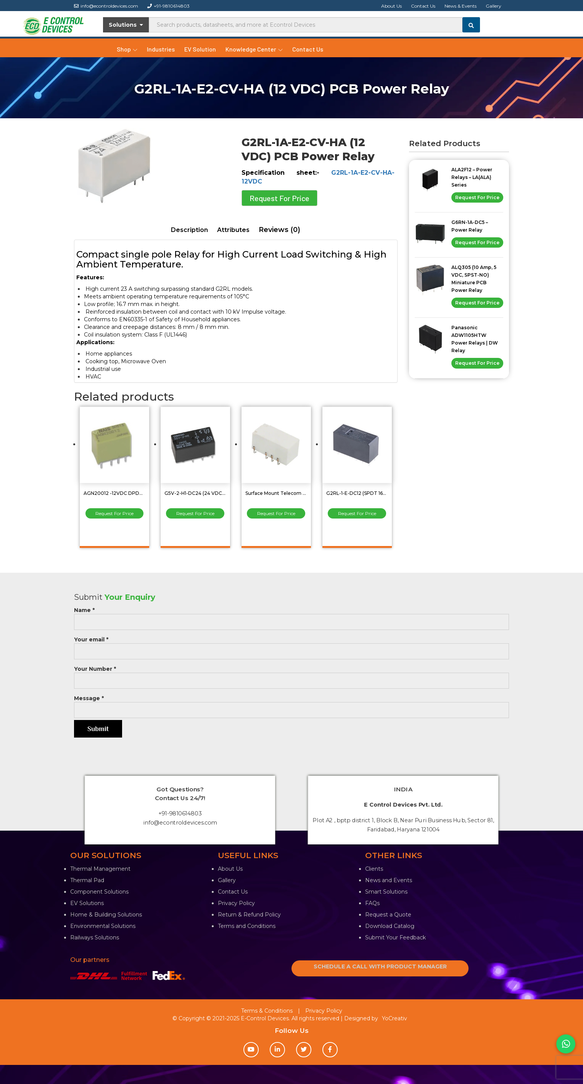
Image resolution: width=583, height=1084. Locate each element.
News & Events (460, 6)
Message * (291, 704)
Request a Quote (388, 914)
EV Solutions (87, 903)
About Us (391, 6)
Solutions (126, 24)
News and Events (388, 880)
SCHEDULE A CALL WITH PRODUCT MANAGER (380, 966)
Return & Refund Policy (249, 914)
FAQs (372, 903)
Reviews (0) (279, 229)
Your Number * (291, 674)
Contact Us (423, 6)
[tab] (189, 230)
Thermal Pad (87, 880)
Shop (127, 49)
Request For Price (279, 198)
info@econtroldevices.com (106, 6)
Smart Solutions (386, 891)
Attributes (233, 230)
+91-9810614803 (168, 6)
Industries (161, 49)
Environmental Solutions (102, 926)
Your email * (291, 645)
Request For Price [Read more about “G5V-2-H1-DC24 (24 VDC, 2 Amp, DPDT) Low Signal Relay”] (195, 513)
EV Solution (200, 49)
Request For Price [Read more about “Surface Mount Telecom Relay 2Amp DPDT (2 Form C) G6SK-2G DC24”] (276, 513)
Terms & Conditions (267, 1010)
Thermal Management (100, 868)
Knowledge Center (254, 49)
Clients (374, 868)
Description (189, 230)
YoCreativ (394, 1018)
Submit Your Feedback (395, 937)
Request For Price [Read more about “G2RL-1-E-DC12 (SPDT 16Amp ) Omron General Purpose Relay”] (357, 513)
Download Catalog (389, 926)
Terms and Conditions (246, 926)
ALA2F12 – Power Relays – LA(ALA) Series (471, 177)
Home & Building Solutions (106, 914)
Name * (291, 616)
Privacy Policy (236, 903)
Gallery (493, 6)
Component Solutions (99, 891)
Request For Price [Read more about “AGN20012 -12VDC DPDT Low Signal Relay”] (114, 513)
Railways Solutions (94, 937)
